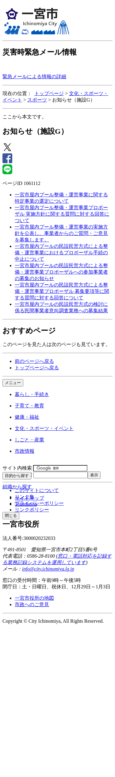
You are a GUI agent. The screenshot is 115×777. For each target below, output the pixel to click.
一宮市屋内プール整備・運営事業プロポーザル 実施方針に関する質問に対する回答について (62, 214)
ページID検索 (17, 474)
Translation (26, 504)
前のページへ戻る (34, 361)
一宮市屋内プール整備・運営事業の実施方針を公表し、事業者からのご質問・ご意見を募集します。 (61, 233)
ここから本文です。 (24, 116)
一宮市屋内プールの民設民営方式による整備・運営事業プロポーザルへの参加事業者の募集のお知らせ (61, 272)
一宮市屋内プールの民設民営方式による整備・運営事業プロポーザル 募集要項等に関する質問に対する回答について (62, 291)
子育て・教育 (29, 405)
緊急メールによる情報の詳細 (34, 76)
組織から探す (17, 486)
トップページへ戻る (37, 367)
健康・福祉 (27, 417)
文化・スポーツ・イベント (44, 428)
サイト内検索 (17, 468)
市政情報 (24, 451)
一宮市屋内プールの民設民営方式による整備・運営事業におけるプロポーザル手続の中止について (61, 253)
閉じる (11, 515)
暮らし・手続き (32, 394)
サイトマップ (29, 498)
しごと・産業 (29, 439)
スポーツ (37, 99)
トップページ (49, 93)
